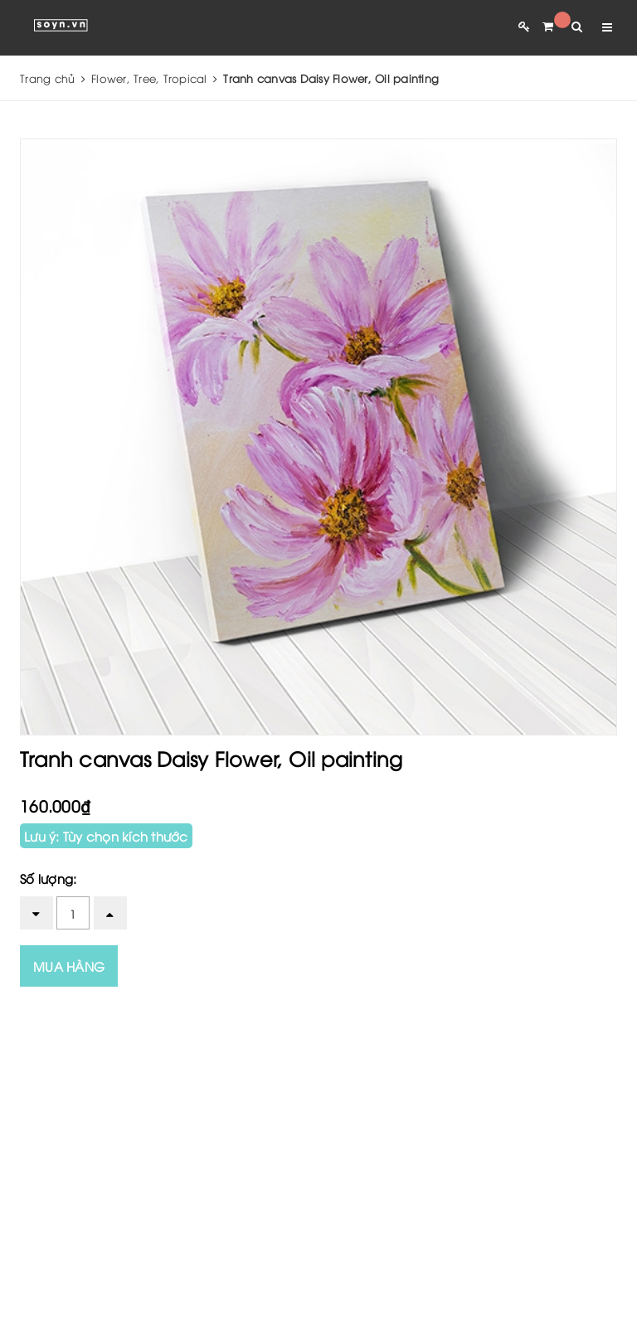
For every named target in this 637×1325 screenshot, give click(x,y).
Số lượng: (48, 878)
